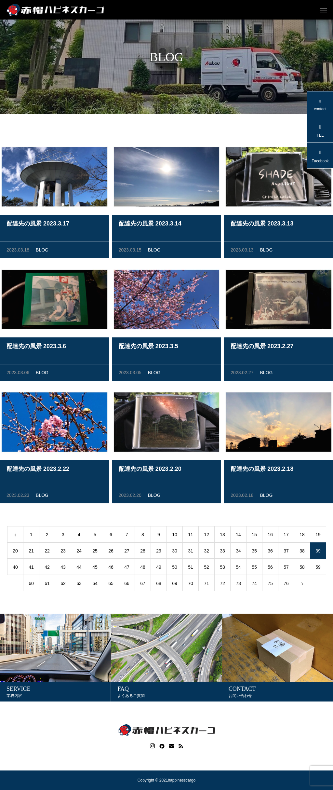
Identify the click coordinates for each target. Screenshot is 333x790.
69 (174, 584)
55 (254, 568)
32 (206, 551)
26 (110, 551)
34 (238, 551)
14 (238, 535)
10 (174, 535)
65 (110, 584)
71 (206, 584)
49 (158, 568)
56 (270, 568)
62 (63, 584)
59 (318, 568)
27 (126, 551)
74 (254, 584)
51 (190, 568)
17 (286, 535)
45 (95, 568)
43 (63, 568)
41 (31, 568)
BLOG (42, 250)
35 (254, 551)
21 (31, 551)
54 (238, 568)
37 (286, 551)
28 (142, 551)
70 (190, 584)
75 (270, 584)
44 (79, 568)
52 (206, 568)
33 (222, 551)
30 (174, 551)
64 (95, 584)
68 (158, 584)
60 (31, 584)
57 (286, 568)
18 (302, 535)
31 (190, 551)
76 (286, 584)
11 (190, 535)
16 (270, 535)
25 (95, 551)
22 (47, 551)
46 (110, 568)
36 (270, 551)
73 (238, 584)
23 (63, 551)
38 (302, 551)
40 (15, 568)
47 (126, 568)
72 (222, 584)
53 (222, 568)
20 (15, 551)
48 (142, 568)
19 (318, 535)
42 (47, 568)
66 (126, 584)
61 (47, 584)
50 (174, 568)
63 (79, 584)
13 (222, 535)
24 (79, 551)
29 (158, 551)
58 (302, 568)
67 (142, 584)
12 (206, 535)
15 (254, 535)
